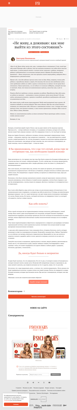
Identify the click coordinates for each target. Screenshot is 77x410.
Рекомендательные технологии (26, 393)
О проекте (18, 388)
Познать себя (44, 52)
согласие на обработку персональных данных (37, 366)
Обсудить (60, 39)
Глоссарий (58, 388)
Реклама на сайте (27, 388)
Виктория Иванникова (25, 58)
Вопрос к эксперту (34, 52)
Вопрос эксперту (49, 388)
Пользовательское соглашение (37, 390)
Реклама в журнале (39, 388)
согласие (6, 400)
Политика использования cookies (56, 390)
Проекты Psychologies (42, 393)
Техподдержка (54, 393)
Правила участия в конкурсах (20, 390)
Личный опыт (11, 38)
